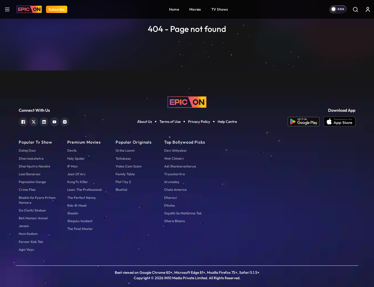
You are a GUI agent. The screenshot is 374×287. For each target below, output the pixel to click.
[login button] (368, 9)
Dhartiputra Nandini (34, 166)
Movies (195, 9)
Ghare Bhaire (174, 221)
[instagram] (64, 121)
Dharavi (170, 197)
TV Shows (219, 9)
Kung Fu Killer (77, 182)
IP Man (72, 166)
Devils (72, 150)
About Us (144, 121)
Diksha (169, 205)
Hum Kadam (28, 234)
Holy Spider (76, 158)
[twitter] (33, 121)
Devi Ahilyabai (175, 150)
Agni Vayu (26, 249)
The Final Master (80, 229)
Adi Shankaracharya (180, 166)
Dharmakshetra (31, 158)
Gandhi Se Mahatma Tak (183, 213)
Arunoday (171, 182)
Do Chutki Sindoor (32, 210)
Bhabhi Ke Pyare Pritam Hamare (37, 200)
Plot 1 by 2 (123, 182)
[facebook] (23, 121)
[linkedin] (44, 121)
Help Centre (227, 121)
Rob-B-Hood (76, 205)
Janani (24, 226)
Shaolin (72, 213)
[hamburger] (7, 9)
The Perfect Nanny (81, 197)
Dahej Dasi (27, 150)
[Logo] (29, 9)
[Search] (355, 9)
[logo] (187, 101)
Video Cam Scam (129, 166)
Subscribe (57, 9)
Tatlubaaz (123, 158)
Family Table (125, 174)
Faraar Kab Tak (31, 242)
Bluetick (122, 189)
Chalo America (175, 189)
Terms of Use (170, 121)
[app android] (306, 122)
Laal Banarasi (29, 174)
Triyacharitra (174, 174)
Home (174, 9)
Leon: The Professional (84, 189)
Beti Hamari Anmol (33, 218)
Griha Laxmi (125, 150)
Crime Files (27, 189)
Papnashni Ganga (32, 182)
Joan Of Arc (76, 174)
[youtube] (54, 121)
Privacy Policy (199, 121)
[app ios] (339, 122)
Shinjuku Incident (79, 221)
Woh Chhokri (174, 158)
